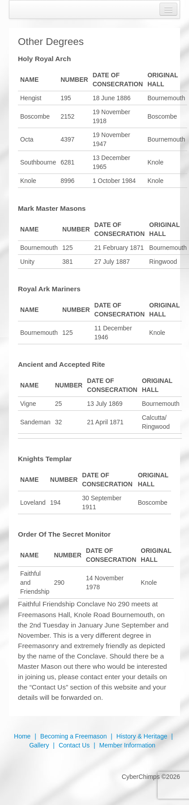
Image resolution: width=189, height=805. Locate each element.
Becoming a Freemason (73, 736)
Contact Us (74, 745)
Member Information (127, 745)
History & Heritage (142, 736)
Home (22, 736)
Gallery (39, 745)
